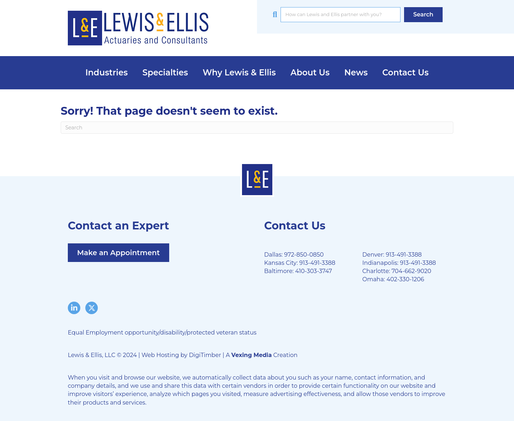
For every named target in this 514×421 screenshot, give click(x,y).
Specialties (165, 73)
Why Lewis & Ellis (239, 73)
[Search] (257, 128)
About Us (310, 73)
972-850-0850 (304, 254)
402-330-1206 (405, 279)
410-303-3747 (313, 271)
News (356, 73)
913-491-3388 (317, 262)
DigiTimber (205, 355)
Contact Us (405, 73)
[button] (423, 14)
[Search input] (340, 14)
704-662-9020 (411, 271)
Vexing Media (251, 355)
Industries (106, 73)
